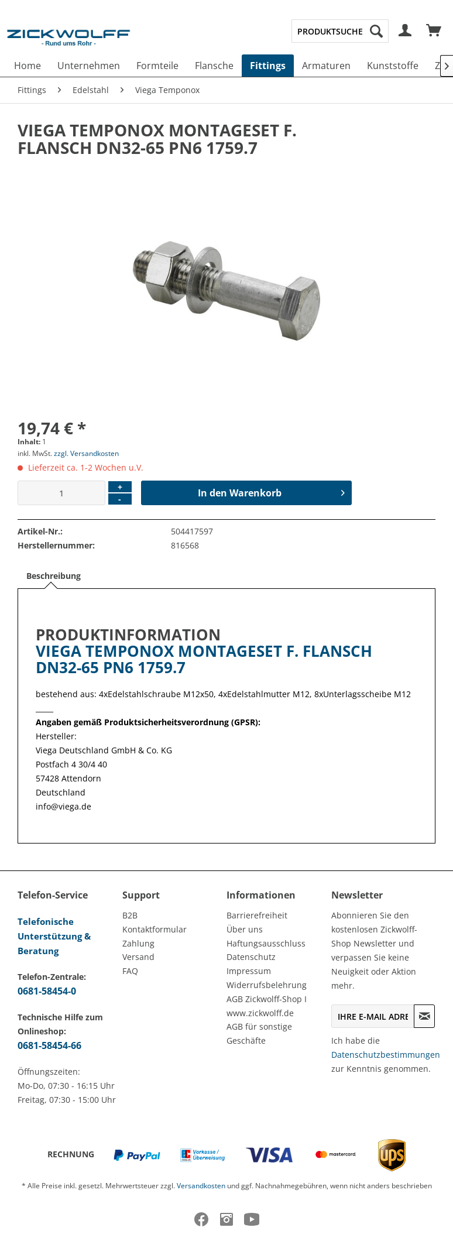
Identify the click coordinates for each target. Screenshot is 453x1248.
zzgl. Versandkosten (86, 453)
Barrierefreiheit (257, 915)
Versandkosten (201, 1186)
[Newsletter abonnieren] (424, 1016)
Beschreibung (53, 575)
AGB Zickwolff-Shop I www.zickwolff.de (267, 1006)
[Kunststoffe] (393, 65)
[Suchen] (376, 31)
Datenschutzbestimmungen (385, 1054)
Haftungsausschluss (266, 943)
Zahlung (138, 943)
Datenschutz (251, 956)
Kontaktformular (154, 929)
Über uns (245, 929)
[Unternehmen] (88, 65)
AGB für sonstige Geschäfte (259, 1033)
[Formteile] (157, 65)
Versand (138, 956)
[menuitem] (340, 31)
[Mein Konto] (405, 31)
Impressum (249, 970)
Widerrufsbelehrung (267, 984)
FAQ (130, 970)
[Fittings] (268, 65)
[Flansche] (214, 65)
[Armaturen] (326, 65)
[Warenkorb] (434, 31)
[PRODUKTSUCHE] (340, 31)
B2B (130, 915)
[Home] (27, 65)
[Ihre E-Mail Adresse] (373, 1016)
